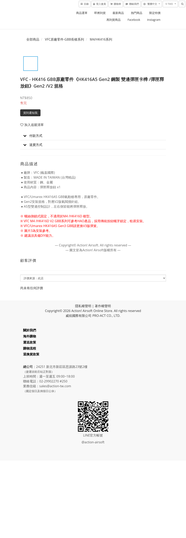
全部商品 (32, 39)
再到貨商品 (113, 20)
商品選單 (81, 13)
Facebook (134, 20)
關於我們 (29, 330)
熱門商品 (136, 13)
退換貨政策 (31, 354)
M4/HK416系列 (101, 39)
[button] (93, 135)
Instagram (153, 20)
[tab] (93, 135)
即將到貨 (100, 13)
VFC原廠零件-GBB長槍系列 (64, 39)
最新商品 (118, 13)
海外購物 (29, 336)
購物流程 (29, 348)
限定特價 (154, 13)
